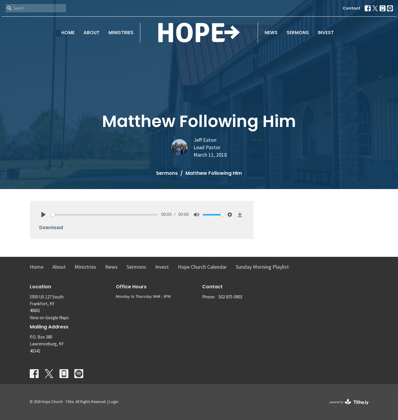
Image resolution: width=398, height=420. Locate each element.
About (92, 32)
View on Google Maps (49, 317)
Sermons (298, 32)
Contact (351, 8)
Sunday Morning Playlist (262, 266)
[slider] (104, 215)
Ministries (120, 32)
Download (51, 227)
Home (68, 32)
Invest (326, 32)
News (271, 32)
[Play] (43, 214)
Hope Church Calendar (202, 266)
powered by (349, 402)
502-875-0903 (230, 297)
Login (113, 401)
